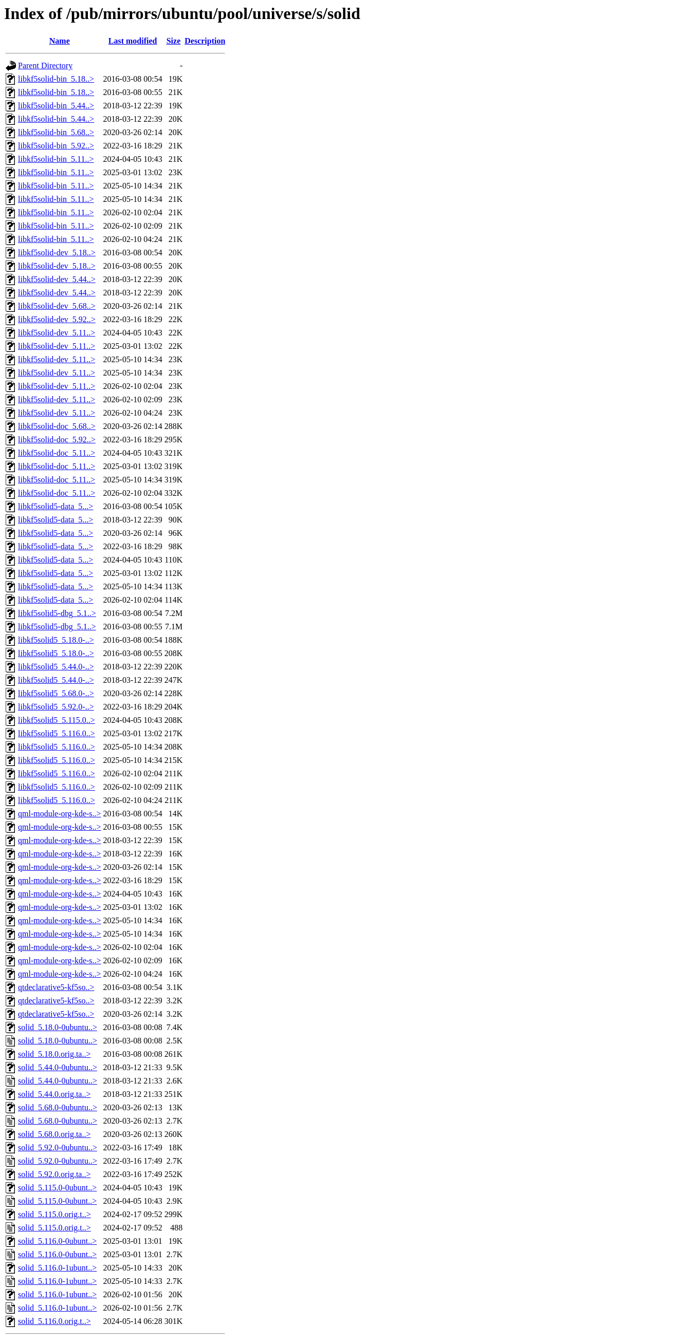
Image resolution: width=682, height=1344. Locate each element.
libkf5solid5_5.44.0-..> (56, 666)
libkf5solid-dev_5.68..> (57, 306)
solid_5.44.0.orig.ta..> (54, 1094)
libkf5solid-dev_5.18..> (57, 252)
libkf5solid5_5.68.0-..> (56, 693)
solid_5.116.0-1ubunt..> (57, 1267)
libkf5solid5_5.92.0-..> (56, 706)
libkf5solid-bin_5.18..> (56, 78)
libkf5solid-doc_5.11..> (56, 453)
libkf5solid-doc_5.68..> (57, 426)
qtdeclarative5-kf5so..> (56, 987)
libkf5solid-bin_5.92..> (56, 145)
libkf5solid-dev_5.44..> (57, 279)
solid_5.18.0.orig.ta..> (54, 1054)
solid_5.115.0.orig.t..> (54, 1214)
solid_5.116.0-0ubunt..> (57, 1241)
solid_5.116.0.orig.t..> (54, 1321)
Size (174, 40)
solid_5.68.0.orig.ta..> (54, 1134)
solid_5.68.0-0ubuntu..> (57, 1107)
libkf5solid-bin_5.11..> (56, 159)
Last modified (132, 40)
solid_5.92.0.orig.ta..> (54, 1174)
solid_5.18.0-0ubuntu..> (57, 1027)
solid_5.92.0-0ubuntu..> (57, 1147)
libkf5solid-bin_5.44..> (56, 105)
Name (59, 40)
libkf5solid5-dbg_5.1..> (57, 613)
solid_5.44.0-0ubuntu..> (57, 1067)
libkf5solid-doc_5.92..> (57, 439)
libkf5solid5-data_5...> (55, 506)
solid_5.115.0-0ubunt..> (57, 1187)
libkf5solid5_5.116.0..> (56, 733)
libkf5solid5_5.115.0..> (56, 720)
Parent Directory (45, 65)
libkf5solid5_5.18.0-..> (56, 640)
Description (205, 40)
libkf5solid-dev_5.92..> (57, 319)
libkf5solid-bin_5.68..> (56, 132)
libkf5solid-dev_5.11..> (56, 332)
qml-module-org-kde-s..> (59, 813)
